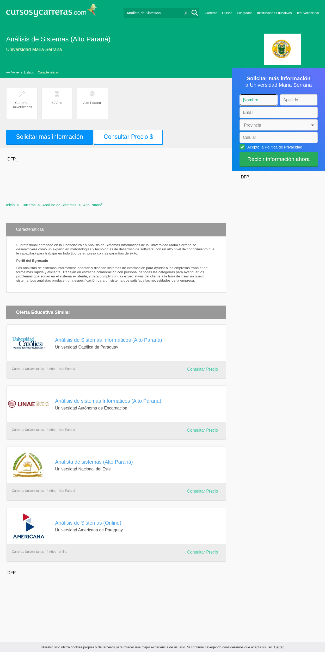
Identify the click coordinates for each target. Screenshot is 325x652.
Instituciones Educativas (274, 13)
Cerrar (279, 647)
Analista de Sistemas (59, 205)
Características (48, 72)
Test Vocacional (307, 13)
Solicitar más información (49, 136)
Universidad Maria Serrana (34, 49)
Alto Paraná (92, 205)
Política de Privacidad (283, 147)
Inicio (10, 205)
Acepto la (274, 147)
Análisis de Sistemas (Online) (88, 523)
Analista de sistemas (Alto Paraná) (94, 462)
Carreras (211, 13)
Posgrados (244, 13)
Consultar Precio (202, 369)
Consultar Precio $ (128, 136)
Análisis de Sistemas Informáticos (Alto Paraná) (108, 340)
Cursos (227, 13)
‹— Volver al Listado (20, 72)
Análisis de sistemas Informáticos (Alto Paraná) (108, 401)
